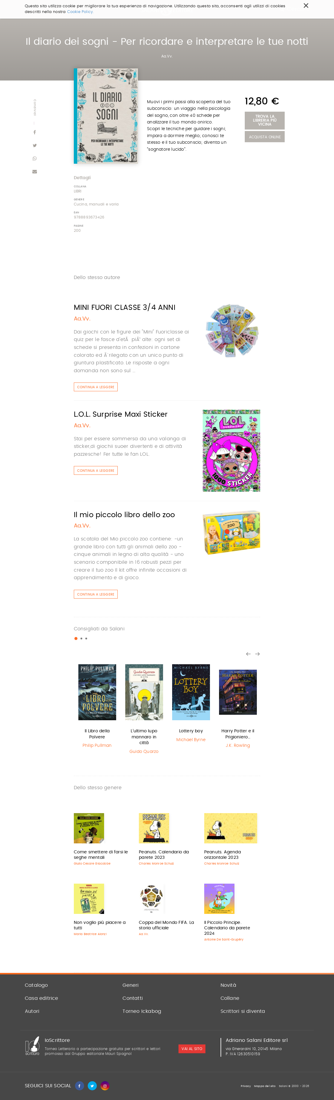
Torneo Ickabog (142, 1011)
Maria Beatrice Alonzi (90, 934)
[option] (97, 705)
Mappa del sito (265, 1086)
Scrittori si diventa (243, 1011)
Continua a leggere (96, 387)
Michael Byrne (190, 740)
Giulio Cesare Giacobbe (92, 863)
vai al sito (192, 1049)
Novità (228, 985)
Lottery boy (191, 731)
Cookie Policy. (80, 12)
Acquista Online (265, 137)
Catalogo (36, 985)
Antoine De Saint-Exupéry (224, 939)
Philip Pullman (97, 746)
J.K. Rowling (238, 746)
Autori (32, 1011)
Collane (230, 998)
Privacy (245, 1086)
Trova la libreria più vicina (265, 120)
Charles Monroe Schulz (156, 863)
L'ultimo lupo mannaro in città (144, 737)
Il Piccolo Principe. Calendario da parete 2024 (227, 928)
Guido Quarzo (144, 752)
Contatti (133, 998)
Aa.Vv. (167, 56)
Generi (131, 985)
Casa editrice (41, 998)
